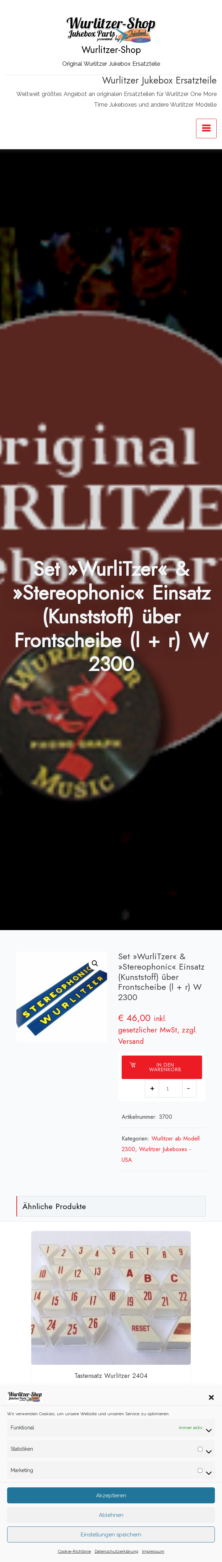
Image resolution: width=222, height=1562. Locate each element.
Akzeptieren (111, 1506)
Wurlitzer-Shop (111, 50)
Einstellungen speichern (111, 1545)
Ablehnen (111, 1525)
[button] (211, 1407)
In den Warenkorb (155, 1067)
